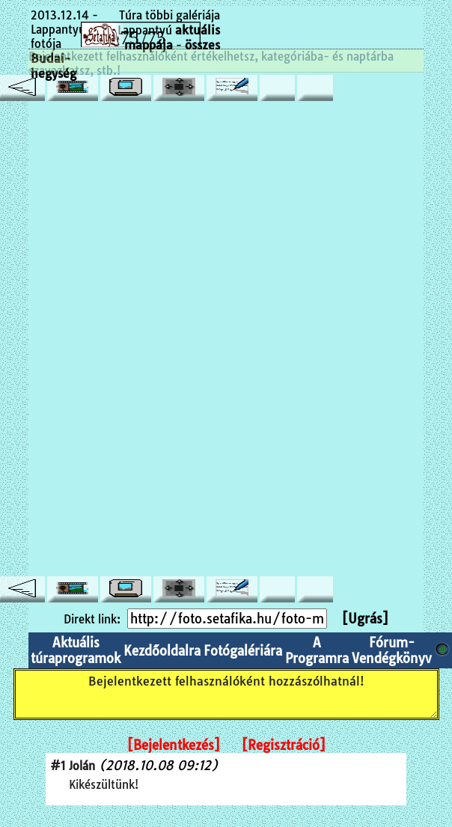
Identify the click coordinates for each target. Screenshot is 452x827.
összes (202, 44)
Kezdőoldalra (162, 651)
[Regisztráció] (284, 745)
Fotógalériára (243, 651)
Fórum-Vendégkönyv (392, 650)
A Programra (317, 650)
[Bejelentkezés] (173, 745)
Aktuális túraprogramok (75, 650)
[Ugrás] (365, 618)
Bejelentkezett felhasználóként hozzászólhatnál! (226, 694)
